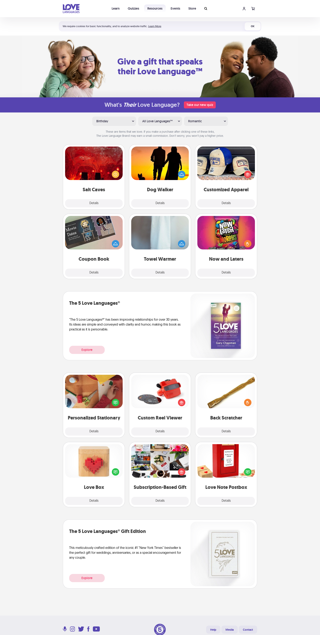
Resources (154, 8)
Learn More (154, 26)
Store (192, 8)
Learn (116, 8)
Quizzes (133, 8)
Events (175, 8)
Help (213, 630)
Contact (248, 630)
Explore (86, 350)
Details (94, 203)
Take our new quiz (200, 105)
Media (230, 630)
